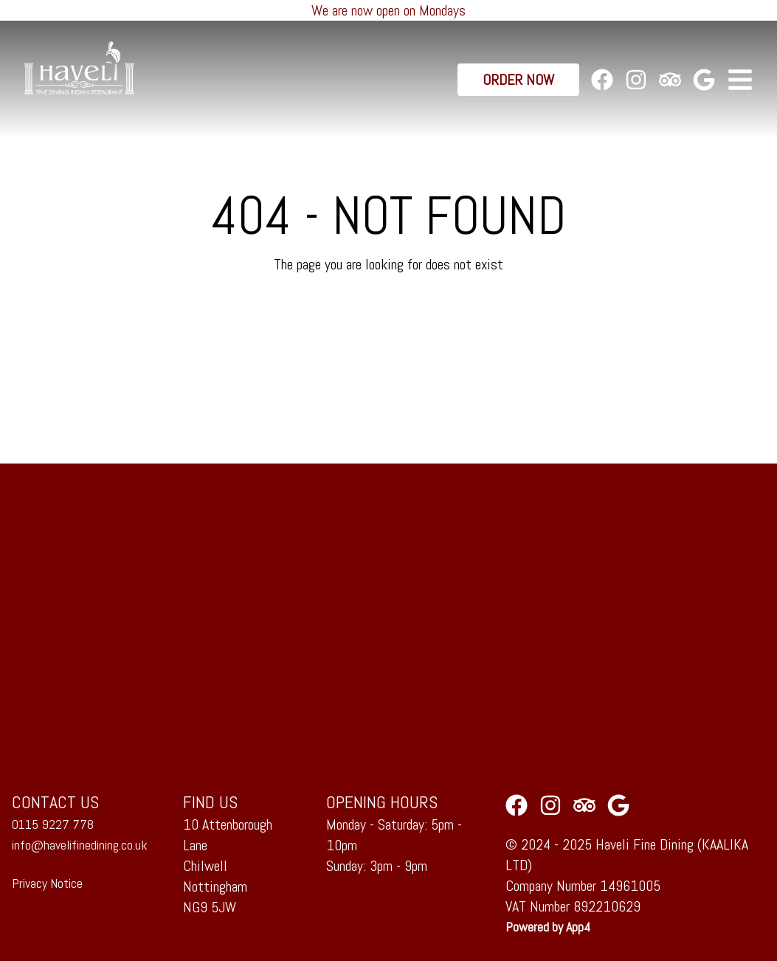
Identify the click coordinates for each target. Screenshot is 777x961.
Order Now (518, 79)
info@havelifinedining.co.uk (80, 844)
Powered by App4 (547, 926)
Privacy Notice (47, 883)
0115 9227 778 (53, 824)
